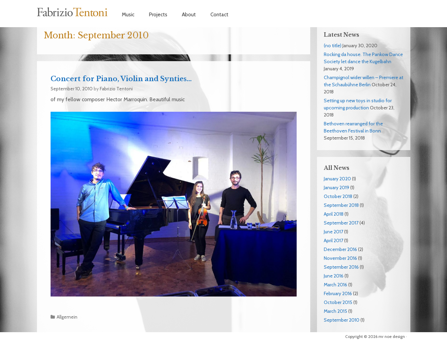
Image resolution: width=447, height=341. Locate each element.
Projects (158, 15)
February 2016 (338, 293)
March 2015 (335, 311)
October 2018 (338, 196)
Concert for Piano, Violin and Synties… (121, 79)
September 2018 (341, 205)
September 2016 (341, 267)
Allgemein (67, 317)
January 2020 (337, 179)
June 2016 (333, 276)
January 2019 (336, 187)
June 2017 (333, 232)
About (189, 15)
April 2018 (333, 214)
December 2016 (340, 249)
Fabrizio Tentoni (72, 11)
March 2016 (335, 285)
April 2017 (333, 240)
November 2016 (340, 258)
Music (128, 15)
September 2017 (341, 223)
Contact (219, 15)
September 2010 (341, 320)
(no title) (332, 45)
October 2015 (338, 302)
